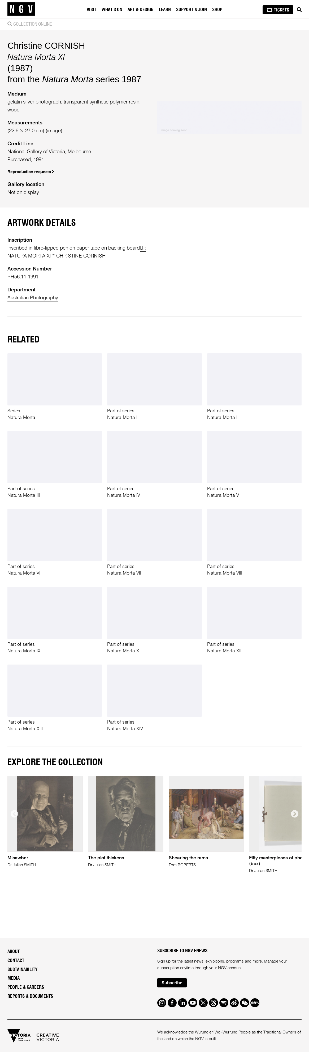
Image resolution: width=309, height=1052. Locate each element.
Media (13, 978)
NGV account (230, 968)
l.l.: (143, 248)
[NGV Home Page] (21, 9)
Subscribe (172, 983)
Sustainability (22, 969)
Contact (15, 960)
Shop (217, 10)
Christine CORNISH (46, 46)
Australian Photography (32, 297)
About (13, 951)
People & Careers (25, 987)
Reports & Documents (30, 996)
